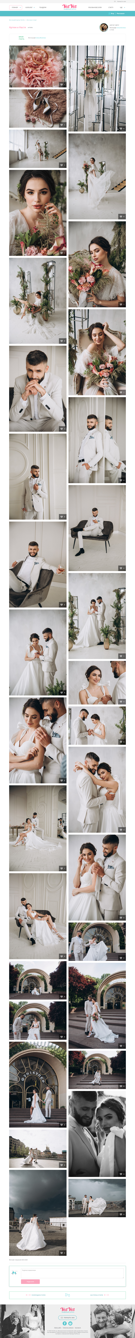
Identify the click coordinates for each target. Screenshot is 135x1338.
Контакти (78, 1328)
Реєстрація (120, 13)
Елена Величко (121, 28)
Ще (121, 7)
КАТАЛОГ (29, 7)
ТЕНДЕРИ (42, 7)
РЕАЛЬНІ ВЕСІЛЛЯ (95, 7)
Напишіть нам (121, 1)
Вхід (112, 13)
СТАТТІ (110, 7)
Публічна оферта (68, 1328)
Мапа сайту (57, 1328)
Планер (15, 7)
